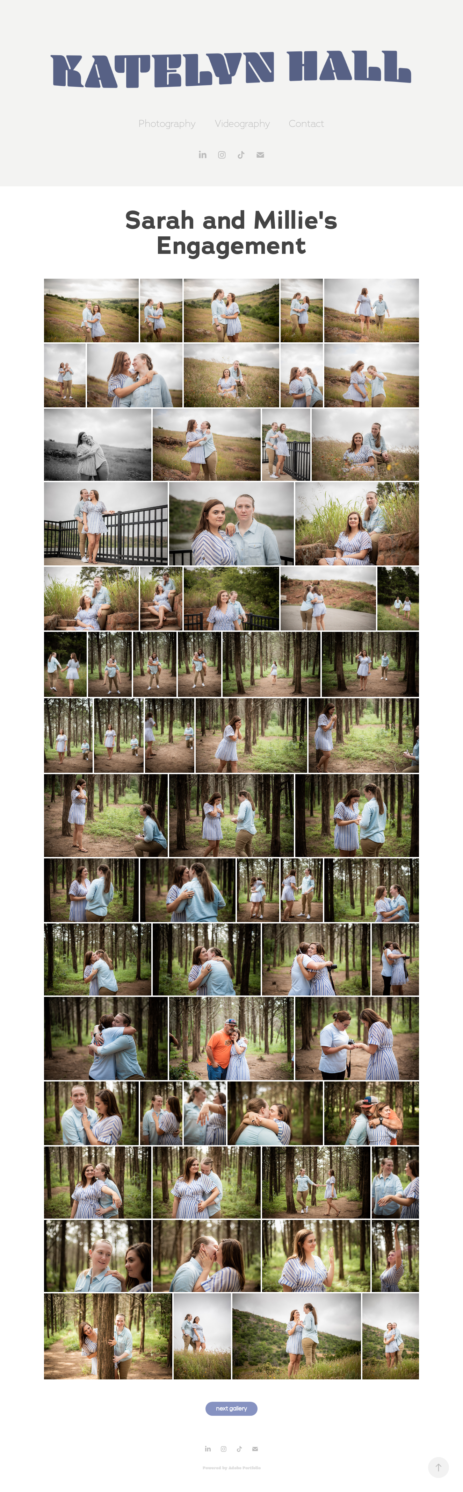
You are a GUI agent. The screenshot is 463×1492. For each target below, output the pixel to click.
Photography (167, 123)
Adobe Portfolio (245, 1468)
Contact (306, 123)
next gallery (231, 1408)
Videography (242, 123)
